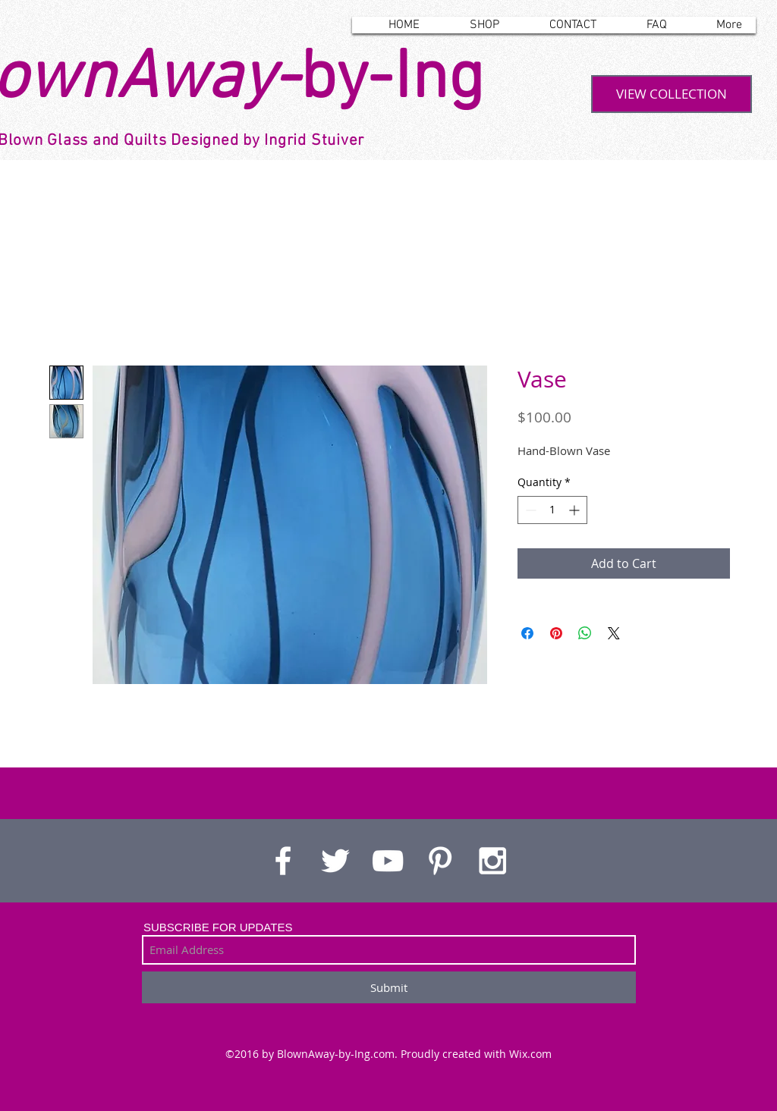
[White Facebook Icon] (283, 861)
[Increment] (575, 510)
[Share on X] (614, 633)
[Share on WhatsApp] (585, 633)
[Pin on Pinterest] (556, 633)
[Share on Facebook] (527, 633)
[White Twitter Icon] (335, 861)
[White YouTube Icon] (388, 861)
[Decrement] (529, 510)
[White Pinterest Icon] (440, 861)
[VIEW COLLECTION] (671, 94)
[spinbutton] (552, 510)
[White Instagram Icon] (492, 861)
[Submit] (389, 987)
